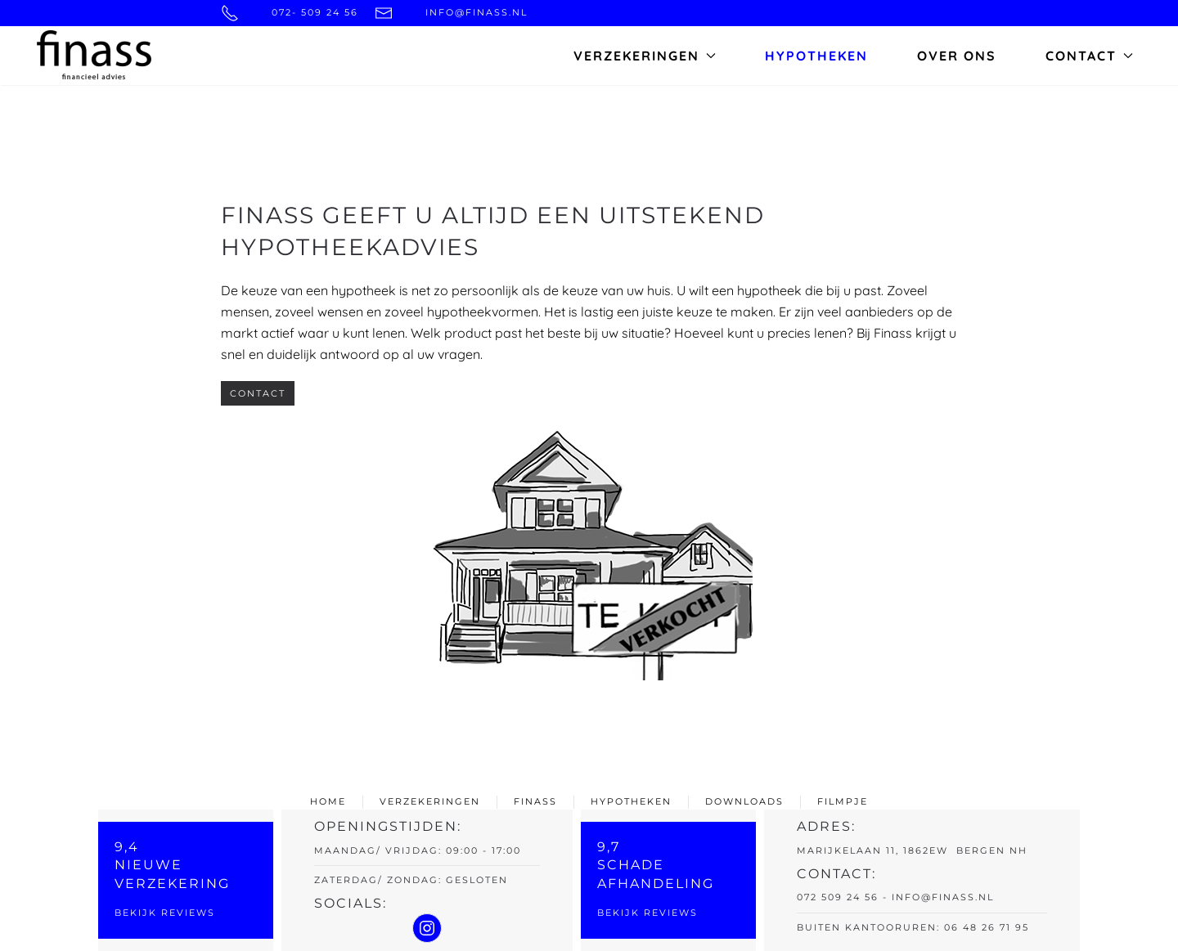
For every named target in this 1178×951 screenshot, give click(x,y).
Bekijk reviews (165, 912)
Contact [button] (1089, 55)
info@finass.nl (943, 897)
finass (535, 801)
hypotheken (631, 801)
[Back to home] (94, 55)
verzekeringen (430, 801)
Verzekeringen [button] (644, 55)
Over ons (956, 55)
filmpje (842, 801)
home (328, 801)
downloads (744, 801)
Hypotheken (816, 55)
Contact (258, 393)
